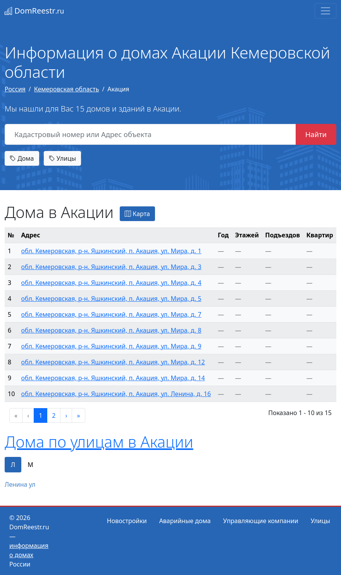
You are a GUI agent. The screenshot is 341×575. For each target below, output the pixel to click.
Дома (22, 158)
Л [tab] (13, 464)
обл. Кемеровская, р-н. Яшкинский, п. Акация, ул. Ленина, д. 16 (116, 394)
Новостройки (127, 521)
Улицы (62, 158)
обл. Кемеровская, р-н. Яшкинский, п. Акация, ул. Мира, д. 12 (113, 362)
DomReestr (34, 10)
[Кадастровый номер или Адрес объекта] (150, 134)
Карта (137, 213)
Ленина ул (20, 484)
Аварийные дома (185, 521)
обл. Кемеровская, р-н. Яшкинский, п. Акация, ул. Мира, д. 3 (111, 267)
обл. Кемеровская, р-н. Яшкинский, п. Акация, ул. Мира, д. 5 (111, 298)
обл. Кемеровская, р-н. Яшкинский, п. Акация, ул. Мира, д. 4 (111, 282)
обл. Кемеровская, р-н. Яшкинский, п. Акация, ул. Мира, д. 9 (111, 346)
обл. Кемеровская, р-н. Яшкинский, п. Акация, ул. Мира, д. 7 (111, 314)
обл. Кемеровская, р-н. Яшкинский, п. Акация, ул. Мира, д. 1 (111, 251)
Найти (316, 134)
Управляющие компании (260, 521)
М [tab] (30, 464)
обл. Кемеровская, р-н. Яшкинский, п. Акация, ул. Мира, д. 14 (113, 378)
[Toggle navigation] (325, 11)
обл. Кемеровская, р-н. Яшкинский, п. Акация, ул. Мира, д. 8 (111, 330)
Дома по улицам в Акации (99, 441)
